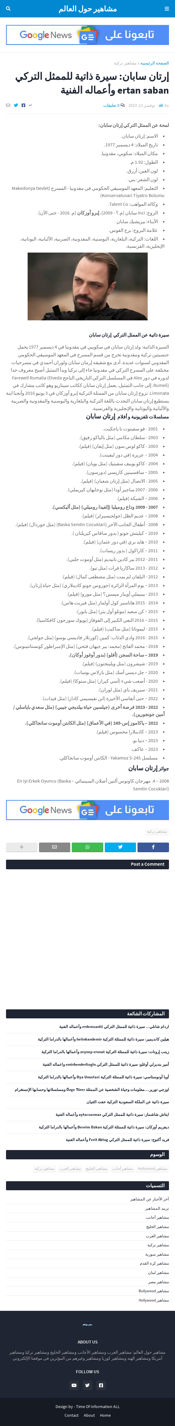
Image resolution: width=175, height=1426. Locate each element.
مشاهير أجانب (122, 1168)
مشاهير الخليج (96, 1168)
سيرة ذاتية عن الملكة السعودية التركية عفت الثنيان (127, 1102)
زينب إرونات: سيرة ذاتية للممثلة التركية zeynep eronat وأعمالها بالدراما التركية (105, 1052)
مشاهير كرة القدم (154, 1263)
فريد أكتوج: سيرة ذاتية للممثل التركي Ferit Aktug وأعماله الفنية (117, 1139)
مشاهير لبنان (158, 1272)
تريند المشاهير (157, 1208)
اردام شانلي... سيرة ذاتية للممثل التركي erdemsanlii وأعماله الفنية (114, 1026)
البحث (9, 8)
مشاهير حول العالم (88, 8)
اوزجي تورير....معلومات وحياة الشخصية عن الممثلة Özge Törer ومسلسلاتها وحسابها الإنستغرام (92, 1089)
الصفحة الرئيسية (154, 63)
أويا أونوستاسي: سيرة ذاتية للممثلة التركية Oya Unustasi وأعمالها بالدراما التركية (103, 1077)
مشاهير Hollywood (152, 1168)
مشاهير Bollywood (154, 1290)
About (89, 1415)
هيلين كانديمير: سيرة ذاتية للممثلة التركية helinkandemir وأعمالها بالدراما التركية (103, 1039)
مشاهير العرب (70, 1168)
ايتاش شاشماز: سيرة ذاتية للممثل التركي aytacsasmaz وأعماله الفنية (112, 1114)
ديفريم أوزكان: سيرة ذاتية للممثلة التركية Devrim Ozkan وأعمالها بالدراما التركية (104, 1127)
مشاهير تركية (125, 63)
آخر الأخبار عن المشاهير (149, 1199)
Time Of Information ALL (98, 1406)
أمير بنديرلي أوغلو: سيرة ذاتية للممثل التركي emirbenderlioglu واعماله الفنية (106, 1064)
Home (105, 1415)
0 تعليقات (111, 105)
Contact (72, 1415)
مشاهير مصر (158, 1281)
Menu (166, 8)
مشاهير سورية (157, 1254)
